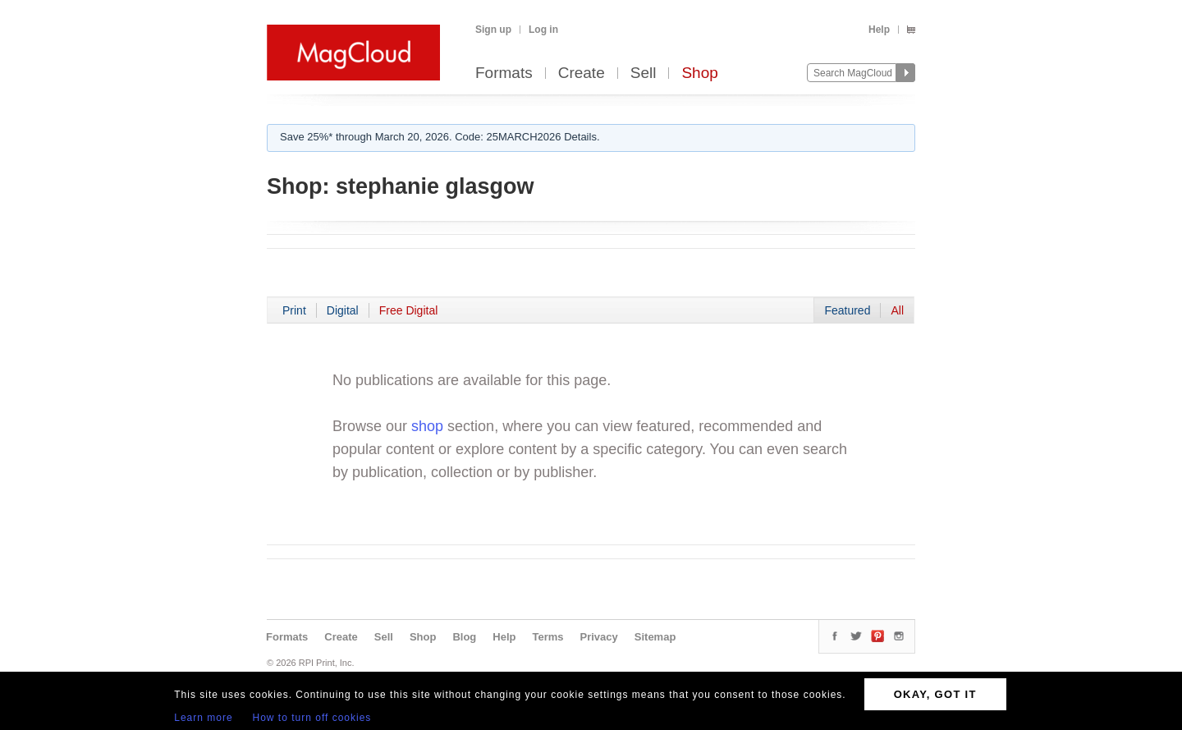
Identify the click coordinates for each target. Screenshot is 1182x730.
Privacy (599, 637)
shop (427, 426)
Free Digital (408, 310)
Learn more (203, 717)
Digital (343, 310)
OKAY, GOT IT (935, 694)
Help (879, 29)
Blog (464, 637)
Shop (699, 73)
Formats (504, 73)
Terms (547, 637)
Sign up (493, 29)
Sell (643, 73)
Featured (847, 310)
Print (294, 310)
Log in (543, 29)
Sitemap (655, 637)
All (897, 310)
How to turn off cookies (312, 717)
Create (581, 73)
